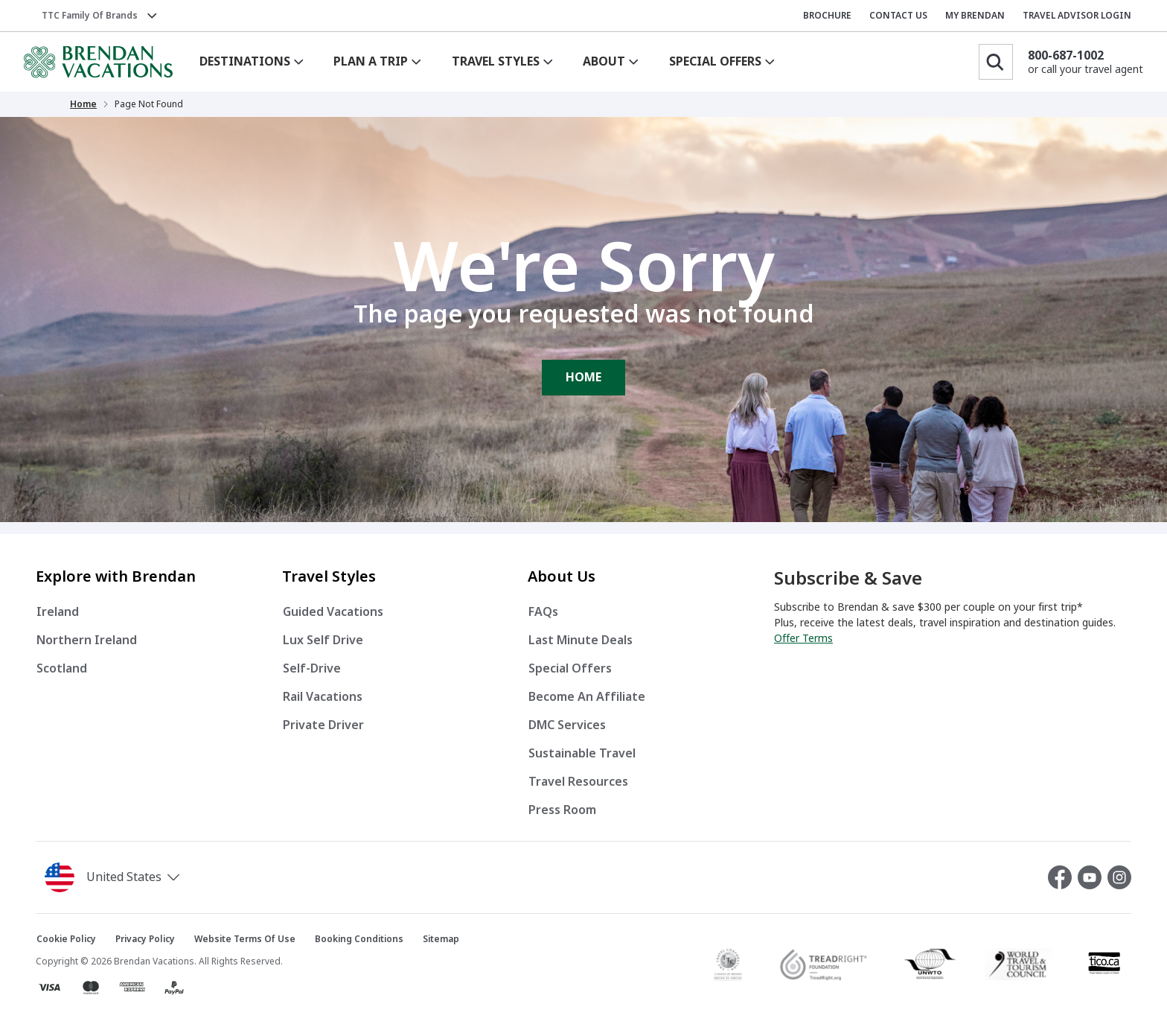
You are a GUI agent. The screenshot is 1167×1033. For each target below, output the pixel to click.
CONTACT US (898, 15)
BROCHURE (827, 15)
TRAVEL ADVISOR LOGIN (1077, 15)
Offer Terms (803, 638)
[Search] (996, 62)
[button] (115, 877)
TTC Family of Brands (90, 15)
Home (83, 104)
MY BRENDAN (975, 15)
